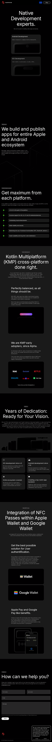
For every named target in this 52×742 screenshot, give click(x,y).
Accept (36, 738)
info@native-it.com (6, 685)
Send (5, 718)
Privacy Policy (23, 715)
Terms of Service (31, 715)
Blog (47, 2)
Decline (45, 738)
